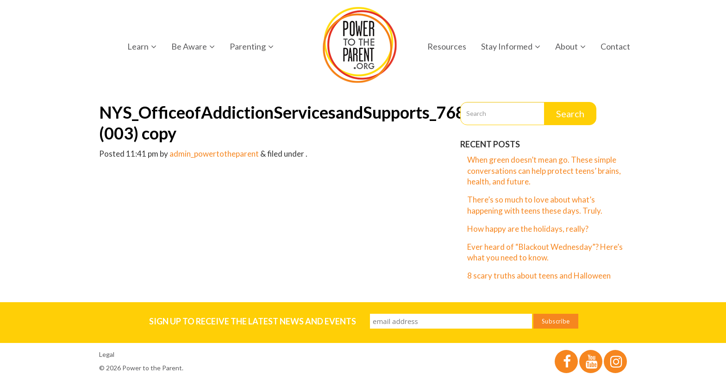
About (570, 46)
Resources (446, 46)
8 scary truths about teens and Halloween (539, 275)
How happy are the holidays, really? (527, 229)
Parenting (252, 46)
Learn (141, 46)
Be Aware (193, 46)
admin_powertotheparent (214, 154)
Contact (615, 46)
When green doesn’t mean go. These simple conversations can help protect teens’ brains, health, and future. (544, 171)
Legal (106, 354)
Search (570, 113)
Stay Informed (510, 46)
